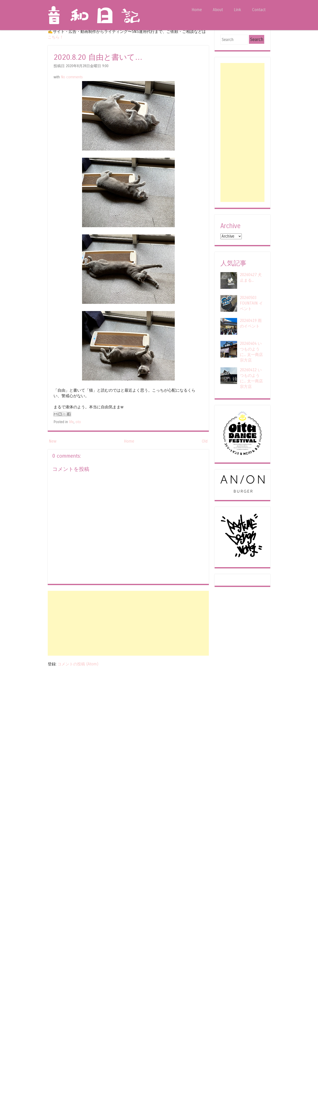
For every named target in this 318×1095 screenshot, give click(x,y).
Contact (259, 9)
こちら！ (56, 37)
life (71, 422)
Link (237, 9)
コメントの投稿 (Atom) (77, 664)
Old (205, 441)
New (53, 441)
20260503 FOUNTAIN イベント (251, 303)
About (218, 9)
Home (197, 9)
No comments (72, 77)
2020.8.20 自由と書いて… (98, 57)
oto (78, 422)
